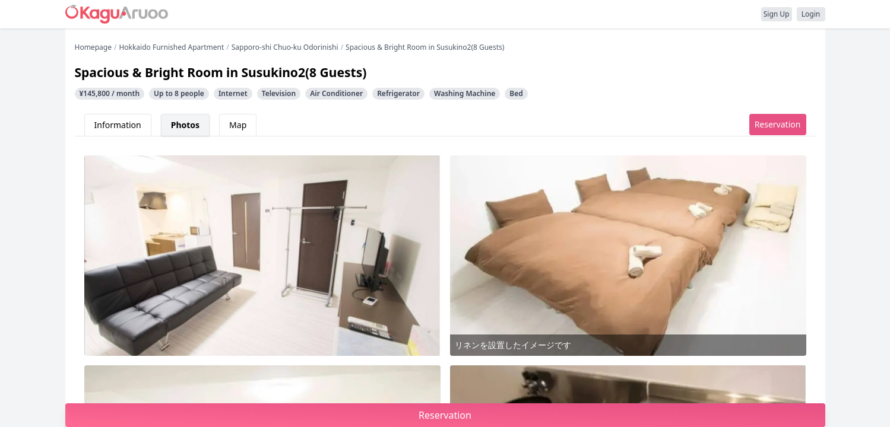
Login (811, 14)
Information (117, 124)
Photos (185, 124)
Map (237, 124)
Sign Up (777, 14)
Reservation (778, 124)
